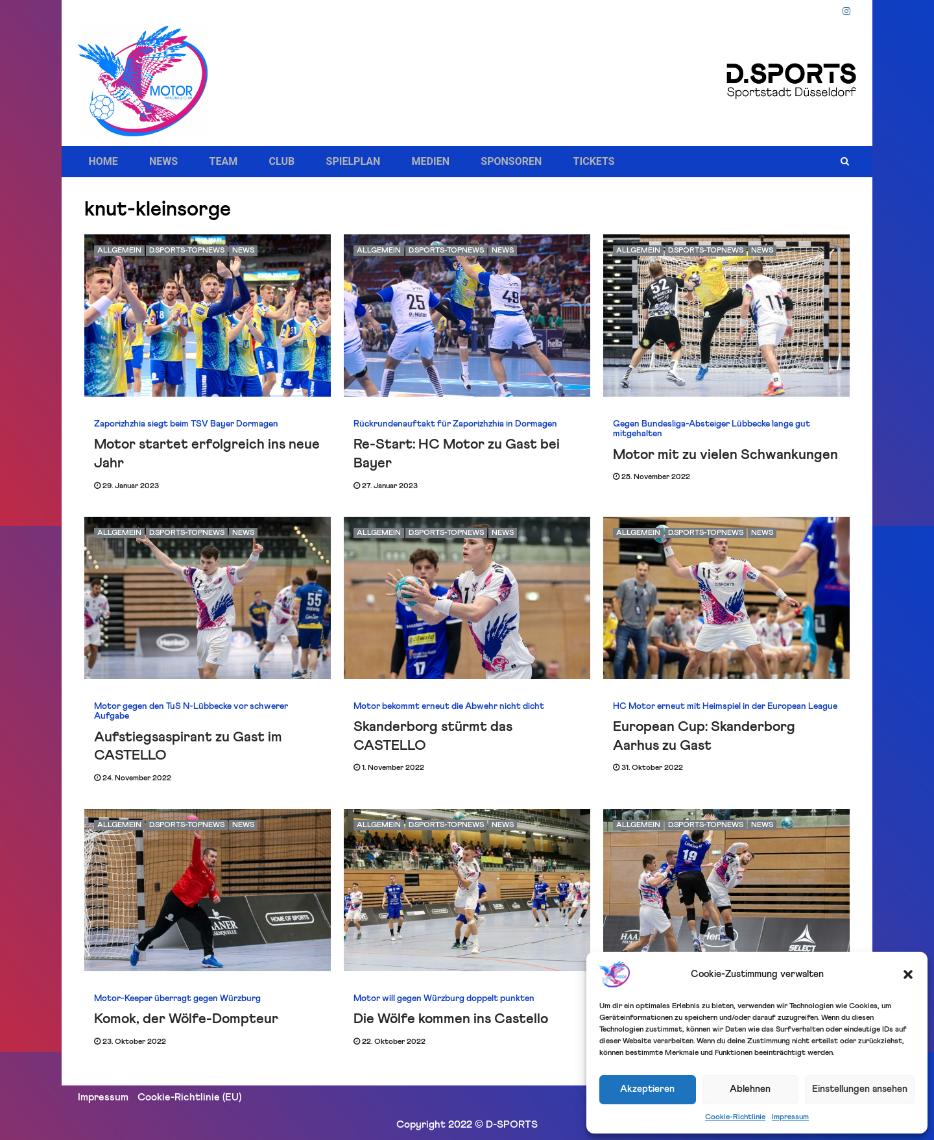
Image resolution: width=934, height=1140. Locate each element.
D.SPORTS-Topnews (186, 250)
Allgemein (119, 250)
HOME (102, 162)
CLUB (253, 162)
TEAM (203, 162)
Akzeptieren (647, 1089)
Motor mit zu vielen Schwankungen (725, 455)
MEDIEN (382, 162)
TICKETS (528, 162)
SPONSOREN (454, 162)
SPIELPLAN (315, 162)
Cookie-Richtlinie (735, 1117)
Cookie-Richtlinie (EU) (189, 1097)
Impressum (790, 1117)
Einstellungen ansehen (859, 1089)
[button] (908, 974)
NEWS (153, 162)
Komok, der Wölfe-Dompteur (186, 1019)
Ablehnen (750, 1089)
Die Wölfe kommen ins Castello (450, 1019)
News (243, 250)
